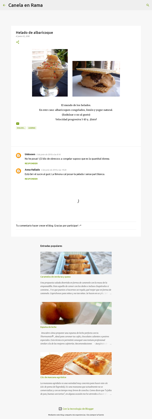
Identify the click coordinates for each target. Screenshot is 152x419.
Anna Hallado (32, 169)
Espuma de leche (48, 327)
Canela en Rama (25, 5)
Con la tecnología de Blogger (76, 408)
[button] (17, 42)
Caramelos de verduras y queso (55, 277)
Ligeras (31, 128)
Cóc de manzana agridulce (53, 377)
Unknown (30, 154)
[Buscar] (47, 5)
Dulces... (21, 128)
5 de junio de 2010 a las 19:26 (53, 170)
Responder (31, 163)
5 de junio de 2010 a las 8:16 (48, 154)
